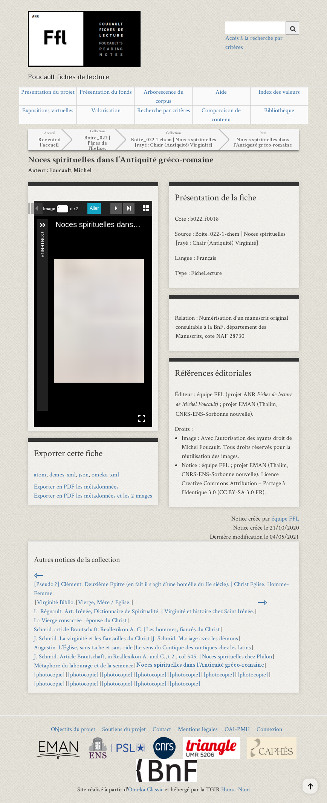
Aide (221, 92)
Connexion (269, 729)
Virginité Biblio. (56, 602)
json (84, 474)
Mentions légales (198, 729)
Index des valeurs (279, 92)
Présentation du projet (48, 92)
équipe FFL (285, 518)
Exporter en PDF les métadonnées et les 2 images (93, 495)
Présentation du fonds (105, 92)
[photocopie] (49, 674)
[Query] (262, 27)
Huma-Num (235, 789)
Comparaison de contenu (221, 114)
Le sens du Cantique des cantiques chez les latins (193, 647)
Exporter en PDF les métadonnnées (76, 486)
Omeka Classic (145, 789)
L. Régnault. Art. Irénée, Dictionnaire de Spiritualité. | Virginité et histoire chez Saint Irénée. (144, 611)
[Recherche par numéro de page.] (62, 208)
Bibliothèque (279, 110)
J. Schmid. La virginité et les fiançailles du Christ (92, 638)
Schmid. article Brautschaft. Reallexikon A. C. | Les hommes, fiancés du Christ (127, 629)
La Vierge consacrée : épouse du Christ (80, 620)
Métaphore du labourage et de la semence (83, 665)
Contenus (42, 235)
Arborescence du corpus (163, 96)
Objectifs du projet (73, 729)
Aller (94, 208)
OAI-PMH (237, 729)
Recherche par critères (163, 110)
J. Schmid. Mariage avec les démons (195, 638)
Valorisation (106, 110)
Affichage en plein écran (141, 418)
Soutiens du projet (124, 729)
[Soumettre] (292, 28)
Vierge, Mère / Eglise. (104, 602)
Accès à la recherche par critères (254, 42)
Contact (162, 729)
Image (49, 208)
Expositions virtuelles (47, 110)
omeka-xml (105, 474)
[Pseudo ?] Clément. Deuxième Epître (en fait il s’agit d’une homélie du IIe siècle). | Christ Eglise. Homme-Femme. (161, 588)
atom (40, 474)
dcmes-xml (62, 474)
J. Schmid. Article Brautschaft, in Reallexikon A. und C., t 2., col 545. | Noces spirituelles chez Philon (153, 656)
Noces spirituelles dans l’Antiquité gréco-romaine (200, 666)
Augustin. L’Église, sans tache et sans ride (83, 647)
